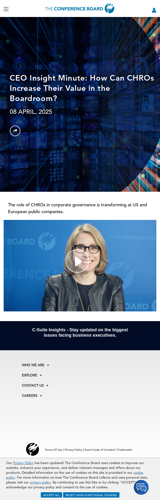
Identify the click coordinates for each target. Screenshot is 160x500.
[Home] (80, 8)
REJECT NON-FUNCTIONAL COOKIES (91, 495)
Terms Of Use (53, 449)
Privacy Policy (23, 463)
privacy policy (40, 482)
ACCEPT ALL (51, 495)
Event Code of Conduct (99, 449)
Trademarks (124, 449)
